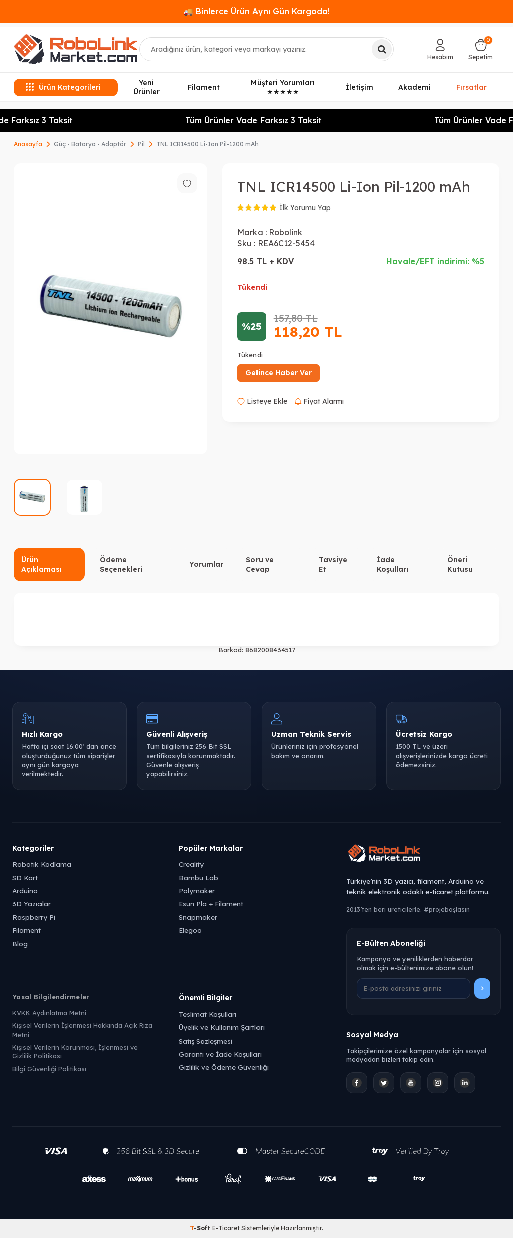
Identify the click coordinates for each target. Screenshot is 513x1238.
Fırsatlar (471, 86)
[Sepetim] (480, 49)
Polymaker (197, 890)
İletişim (359, 87)
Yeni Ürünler (146, 87)
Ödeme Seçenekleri (121, 564)
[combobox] (266, 49)
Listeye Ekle (262, 401)
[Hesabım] (440, 49)
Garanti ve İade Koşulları (220, 1054)
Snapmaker (198, 917)
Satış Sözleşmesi (205, 1041)
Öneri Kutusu (460, 564)
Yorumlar (206, 564)
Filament (204, 87)
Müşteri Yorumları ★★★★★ (283, 87)
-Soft (201, 1228)
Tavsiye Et (333, 564)
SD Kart (25, 877)
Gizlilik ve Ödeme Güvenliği (224, 1067)
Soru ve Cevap (260, 564)
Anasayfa (28, 144)
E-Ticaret (226, 1228)
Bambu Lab (198, 877)
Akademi (414, 87)
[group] (110, 309)
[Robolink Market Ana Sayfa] (423, 854)
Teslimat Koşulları (207, 1014)
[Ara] (382, 49)
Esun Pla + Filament (211, 903)
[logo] (75, 49)
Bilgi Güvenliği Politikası (49, 1069)
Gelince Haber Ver (278, 372)
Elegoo (190, 930)
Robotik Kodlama (41, 864)
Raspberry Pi (33, 917)
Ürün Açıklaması (41, 564)
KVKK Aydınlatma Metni (49, 1013)
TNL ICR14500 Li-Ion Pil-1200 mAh (207, 144)
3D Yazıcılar (31, 903)
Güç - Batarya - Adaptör (90, 144)
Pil (141, 144)
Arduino (25, 890)
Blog (20, 943)
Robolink (285, 232)
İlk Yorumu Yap (305, 207)
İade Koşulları (392, 564)
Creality (191, 864)
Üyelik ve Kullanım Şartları (222, 1027)
